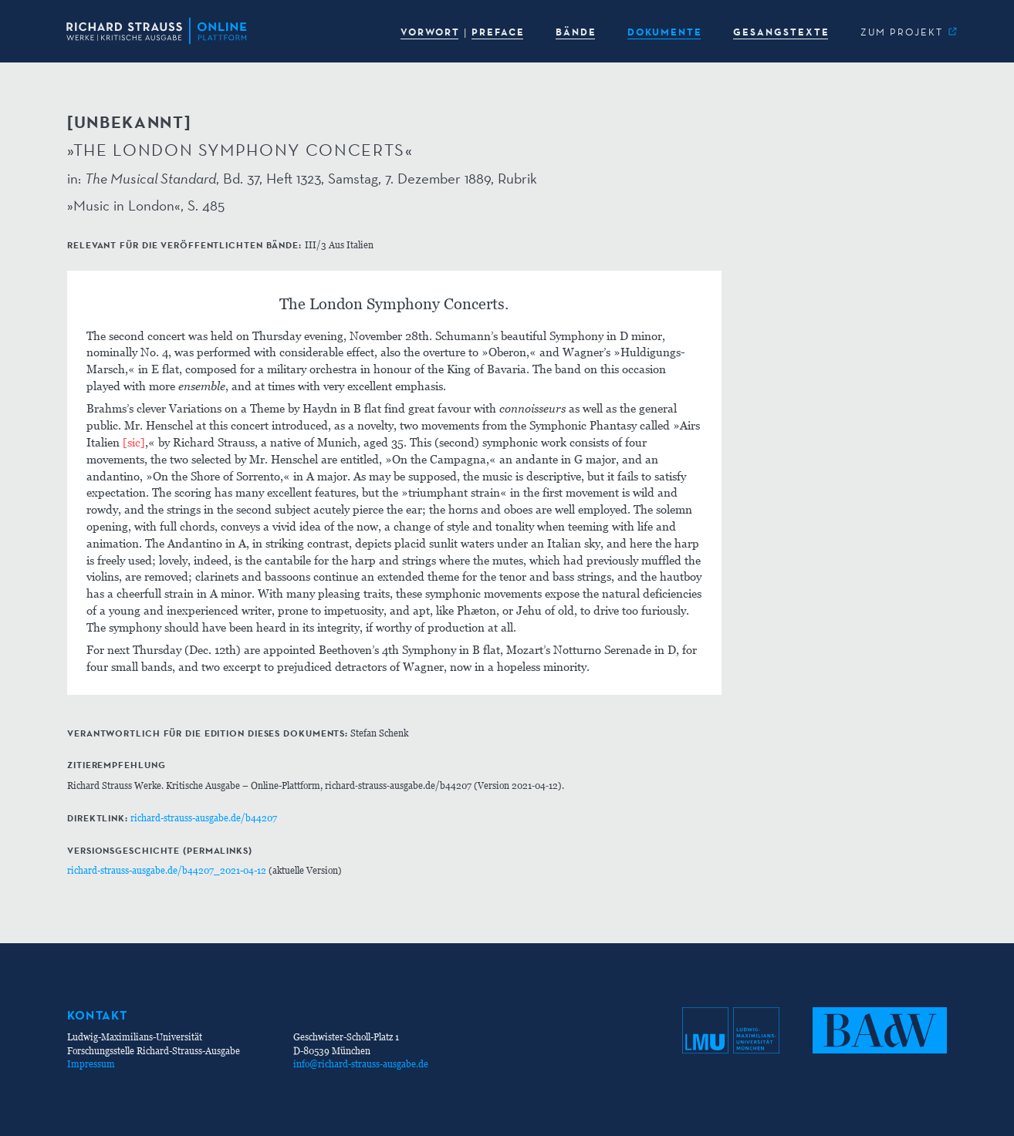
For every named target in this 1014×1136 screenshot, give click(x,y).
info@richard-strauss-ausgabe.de (360, 1064)
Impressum (91, 1064)
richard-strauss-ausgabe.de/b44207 (203, 818)
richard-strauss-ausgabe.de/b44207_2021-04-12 (166, 870)
